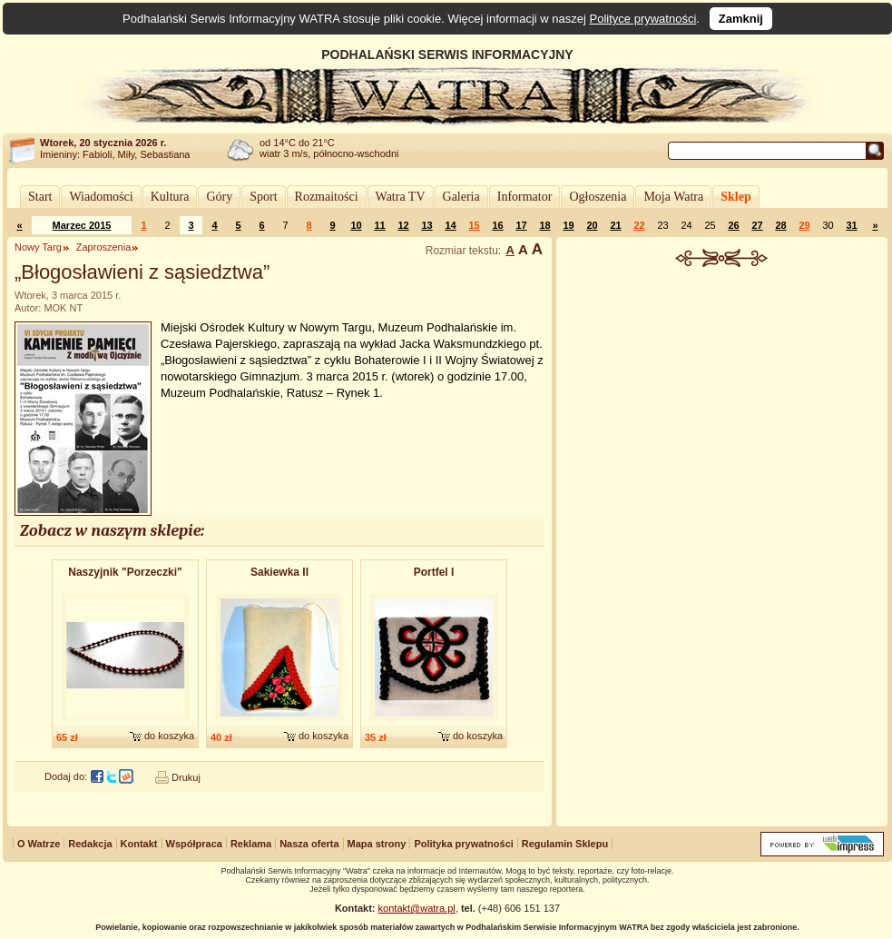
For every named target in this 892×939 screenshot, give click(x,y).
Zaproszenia (104, 247)
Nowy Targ (38, 247)
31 (851, 225)
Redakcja (90, 843)
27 (756, 225)
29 (804, 225)
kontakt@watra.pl (417, 908)
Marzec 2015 (82, 225)
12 (402, 225)
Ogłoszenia (597, 196)
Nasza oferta (308, 843)
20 (591, 225)
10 (355, 225)
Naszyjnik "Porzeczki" (124, 572)
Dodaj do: (65, 776)
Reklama (250, 843)
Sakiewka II (279, 572)
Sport (263, 196)
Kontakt (139, 843)
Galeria (461, 196)
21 (615, 225)
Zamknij (741, 18)
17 (520, 225)
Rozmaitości (326, 196)
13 (426, 225)
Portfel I (434, 572)
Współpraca (194, 843)
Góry (219, 196)
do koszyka (169, 735)
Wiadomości (100, 196)
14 (450, 225)
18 (544, 225)
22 (638, 225)
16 (497, 225)
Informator (525, 196)
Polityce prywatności (643, 18)
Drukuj (186, 777)
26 (733, 225)
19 (568, 225)
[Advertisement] (722, 548)
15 (473, 225)
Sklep (735, 196)
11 (379, 225)
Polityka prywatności (463, 843)
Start (40, 196)
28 (780, 225)
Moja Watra (673, 196)
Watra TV (401, 196)
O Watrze (38, 843)
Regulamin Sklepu (565, 843)
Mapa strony (377, 843)
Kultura (170, 196)
